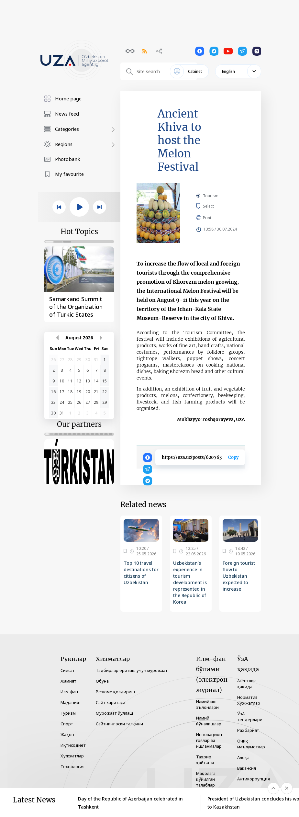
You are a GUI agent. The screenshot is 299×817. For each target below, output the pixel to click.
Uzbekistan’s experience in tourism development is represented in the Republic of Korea (190, 582)
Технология (72, 766)
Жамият (68, 681)
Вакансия (246, 768)
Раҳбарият (248, 730)
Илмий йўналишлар (208, 721)
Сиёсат (68, 670)
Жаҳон (67, 734)
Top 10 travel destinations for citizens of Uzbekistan (141, 572)
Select (215, 206)
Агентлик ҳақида (246, 683)
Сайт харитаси (110, 702)
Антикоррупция (253, 779)
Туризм (68, 713)
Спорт (67, 724)
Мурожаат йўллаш (114, 713)
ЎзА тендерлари (249, 716)
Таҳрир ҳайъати (205, 760)
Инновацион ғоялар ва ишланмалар (209, 740)
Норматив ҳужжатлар (248, 700)
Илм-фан (69, 692)
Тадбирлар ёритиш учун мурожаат (132, 670)
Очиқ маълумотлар (251, 744)
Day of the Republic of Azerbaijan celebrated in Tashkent (130, 803)
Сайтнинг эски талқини (119, 724)
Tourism (210, 195)
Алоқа (243, 757)
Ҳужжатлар (72, 756)
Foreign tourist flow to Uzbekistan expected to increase (239, 576)
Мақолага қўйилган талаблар (206, 779)
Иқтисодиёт (73, 745)
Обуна (102, 681)
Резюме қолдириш (115, 692)
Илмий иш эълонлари (207, 704)
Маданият (71, 702)
